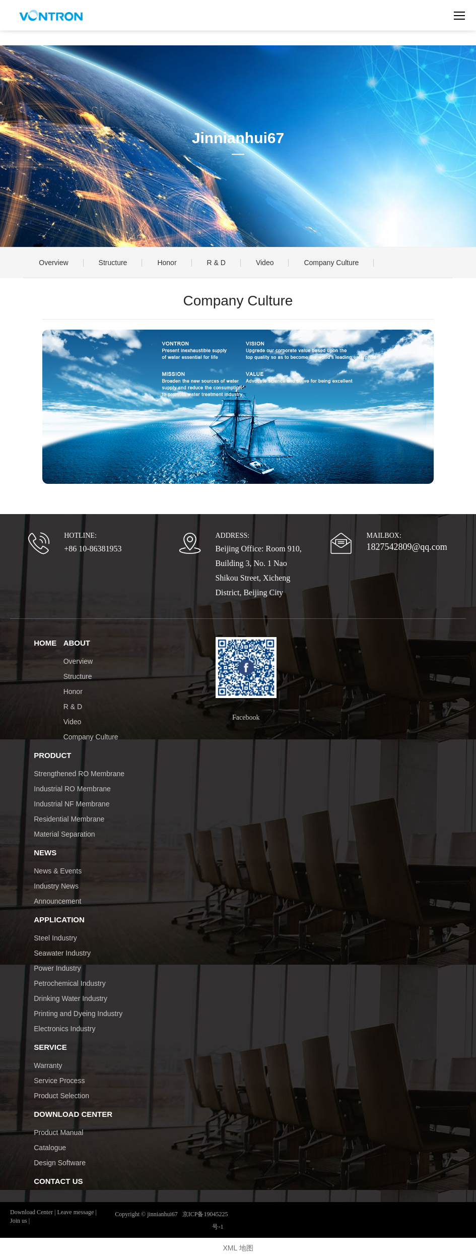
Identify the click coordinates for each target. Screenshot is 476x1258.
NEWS (45, 852)
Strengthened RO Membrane (79, 774)
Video (265, 263)
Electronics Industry (64, 1029)
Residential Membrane (69, 819)
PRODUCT (52, 755)
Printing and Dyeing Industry (78, 1014)
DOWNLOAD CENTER (73, 1114)
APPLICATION (59, 919)
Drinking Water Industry (70, 998)
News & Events (58, 871)
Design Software (60, 1163)
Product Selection (61, 1096)
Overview (53, 263)
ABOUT (76, 643)
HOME (45, 643)
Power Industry (57, 968)
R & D (216, 263)
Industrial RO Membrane (72, 789)
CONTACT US (58, 1181)
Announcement (57, 901)
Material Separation (64, 834)
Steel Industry (55, 938)
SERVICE (50, 1047)
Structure (113, 263)
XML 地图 (238, 1248)
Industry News (56, 886)
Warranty (48, 1065)
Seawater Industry (62, 953)
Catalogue (50, 1148)
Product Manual (58, 1132)
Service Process (59, 1081)
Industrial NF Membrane (71, 804)
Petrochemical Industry (69, 983)
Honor (166, 263)
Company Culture (331, 263)
